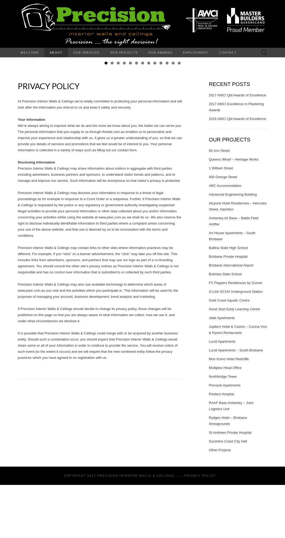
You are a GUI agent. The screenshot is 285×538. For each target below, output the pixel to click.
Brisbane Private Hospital (228, 310)
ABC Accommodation (225, 239)
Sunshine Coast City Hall (228, 494)
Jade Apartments (222, 371)
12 (173, 116)
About (56, 52)
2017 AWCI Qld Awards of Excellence (237, 148)
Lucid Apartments (222, 395)
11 (167, 116)
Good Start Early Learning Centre (234, 362)
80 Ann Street (219, 204)
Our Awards (160, 52)
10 (160, 116)
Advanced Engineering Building (233, 247)
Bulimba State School (225, 327)
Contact (228, 52)
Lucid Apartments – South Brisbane (236, 403)
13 (179, 116)
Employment (195, 52)
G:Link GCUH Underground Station (236, 345)
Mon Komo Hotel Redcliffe (229, 412)
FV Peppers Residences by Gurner (235, 336)
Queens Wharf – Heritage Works (234, 212)
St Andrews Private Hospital (230, 486)
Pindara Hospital (221, 447)
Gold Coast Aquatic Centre (229, 353)
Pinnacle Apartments (224, 438)
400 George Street (223, 230)
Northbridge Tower (223, 430)
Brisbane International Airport (231, 318)
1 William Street (221, 221)
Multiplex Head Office (225, 421)
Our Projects (124, 52)
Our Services (86, 52)
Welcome (29, 52)
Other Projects (220, 503)
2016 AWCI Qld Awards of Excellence (237, 172)
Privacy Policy (200, 528)
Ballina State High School (228, 301)
